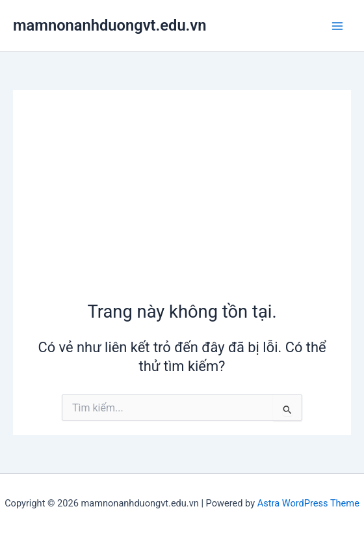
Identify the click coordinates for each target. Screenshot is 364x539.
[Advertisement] (182, 202)
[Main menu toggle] (337, 26)
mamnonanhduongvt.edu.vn (109, 25)
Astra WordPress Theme (308, 503)
